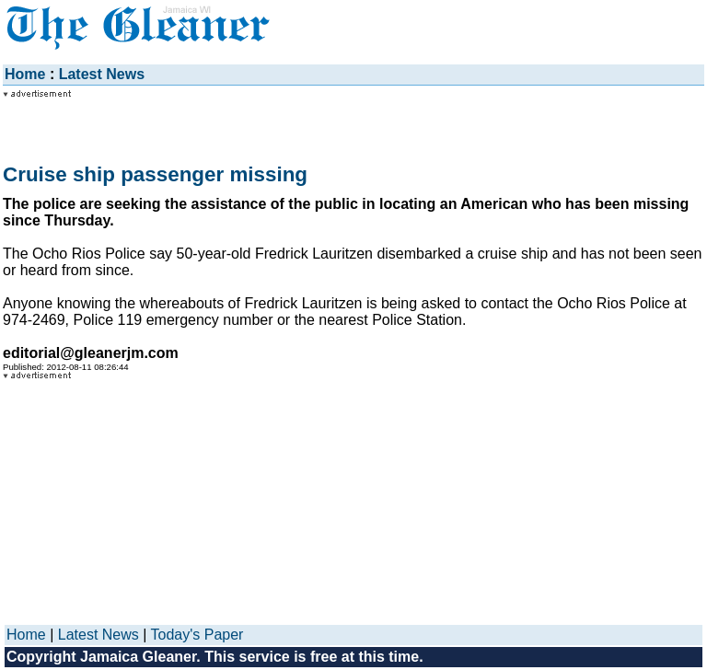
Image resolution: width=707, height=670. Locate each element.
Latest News (102, 74)
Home (25, 74)
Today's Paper (197, 634)
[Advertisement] (150, 121)
